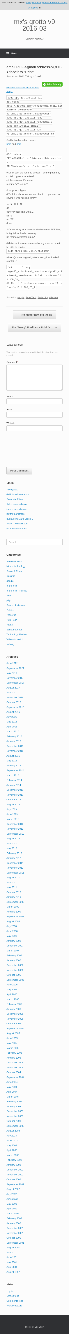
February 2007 (14, 955)
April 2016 (11, 726)
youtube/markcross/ (16, 528)
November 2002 (15, 1174)
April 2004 (11, 1091)
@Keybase (12, 489)
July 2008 (11, 926)
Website (10, 423)
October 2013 (13, 799)
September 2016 (15, 707)
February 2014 (14, 780)
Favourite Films (14, 499)
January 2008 (13, 940)
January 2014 (13, 785)
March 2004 (12, 1096)
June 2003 (12, 1140)
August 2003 (13, 1130)
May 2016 (11, 721)
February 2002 (14, 1218)
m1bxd (37, 76)
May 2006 (11, 989)
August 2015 (13, 755)
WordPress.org (14, 1305)
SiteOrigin (39, 1327)
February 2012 (14, 853)
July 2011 (11, 882)
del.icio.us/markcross (17, 494)
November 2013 (15, 794)
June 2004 (12, 1082)
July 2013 (11, 809)
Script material (14, 629)
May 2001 (11, 1262)
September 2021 (15, 668)
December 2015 (15, 746)
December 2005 (15, 1013)
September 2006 (15, 979)
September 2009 (15, 902)
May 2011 (11, 887)
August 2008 (13, 921)
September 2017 (15, 682)
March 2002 (12, 1213)
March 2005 (12, 1048)
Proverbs (11, 615)
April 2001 (11, 1267)
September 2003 (15, 1126)
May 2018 (11, 673)
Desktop (10, 576)
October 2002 (13, 1179)
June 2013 (12, 814)
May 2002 (11, 1203)
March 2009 (12, 906)
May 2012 (11, 848)
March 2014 (12, 775)
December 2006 (15, 965)
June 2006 (12, 984)
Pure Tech (31, 297)
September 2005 (15, 1028)
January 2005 (13, 1057)
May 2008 (11, 936)
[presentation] (21, 450)
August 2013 (13, 804)
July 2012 (11, 843)
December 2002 (15, 1169)
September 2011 (15, 872)
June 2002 (12, 1198)
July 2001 (11, 1252)
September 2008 (15, 916)
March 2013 (12, 819)
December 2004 (15, 1062)
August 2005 (13, 1033)
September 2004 (15, 1077)
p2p (8, 600)
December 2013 (15, 789)
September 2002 (15, 1184)
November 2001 (15, 1233)
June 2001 (12, 1257)
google (20, 297)
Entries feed (12, 1295)
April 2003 (11, 1150)
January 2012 (13, 858)
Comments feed (14, 1300)
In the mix (11, 585)
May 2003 (11, 1145)
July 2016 (11, 717)
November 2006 (15, 970)
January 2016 (13, 741)
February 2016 (14, 736)
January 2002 (13, 1223)
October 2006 (13, 974)
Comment (12, 362)
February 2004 (14, 1101)
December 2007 (15, 945)
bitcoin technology (16, 566)
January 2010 (13, 897)
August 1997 (13, 1272)
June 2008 (12, 931)
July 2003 (11, 1135)
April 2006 (11, 994)
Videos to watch (14, 639)
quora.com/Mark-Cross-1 (19, 518)
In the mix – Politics (16, 590)
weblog (10, 644)
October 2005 (13, 1023)
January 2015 (13, 765)
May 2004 (11, 1087)
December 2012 (15, 824)
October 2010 (13, 892)
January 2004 (13, 1106)
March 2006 (12, 999)
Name (9, 396)
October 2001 (13, 1237)
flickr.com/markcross (17, 504)
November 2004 (15, 1067)
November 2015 (15, 751)
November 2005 (15, 1018)
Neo (8, 595)
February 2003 (14, 1160)
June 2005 (12, 1038)
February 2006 (14, 1004)
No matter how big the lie (34, 315)
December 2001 (15, 1228)
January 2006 (13, 1009)
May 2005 (11, 1043)
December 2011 (15, 863)
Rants (9, 624)
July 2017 (11, 692)
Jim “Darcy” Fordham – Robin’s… (35, 327)
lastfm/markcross (15, 513)
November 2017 (15, 678)
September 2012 (15, 833)
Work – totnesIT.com (17, 523)
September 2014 (15, 770)
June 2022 (12, 663)
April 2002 (11, 1208)
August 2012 (13, 838)
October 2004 (13, 1072)
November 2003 (15, 1116)
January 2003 (13, 1164)
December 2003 (15, 1111)
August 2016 (13, 712)
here (8, 144)
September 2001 (15, 1242)
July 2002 (11, 1194)
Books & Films (14, 571)
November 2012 (15, 828)
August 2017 (13, 687)
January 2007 (13, 960)
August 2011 (13, 877)
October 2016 (13, 702)
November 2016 (15, 697)
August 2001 (13, 1247)
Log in (9, 1291)
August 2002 (13, 1189)
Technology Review (48, 297)
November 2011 (15, 867)
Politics (10, 610)
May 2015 (11, 760)
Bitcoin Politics (14, 561)
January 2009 (13, 911)
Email (9, 409)
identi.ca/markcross (16, 509)
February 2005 (14, 1052)
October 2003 (13, 1121)
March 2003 (12, 1155)
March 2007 (12, 950)
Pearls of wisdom (15, 605)
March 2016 (12, 731)
